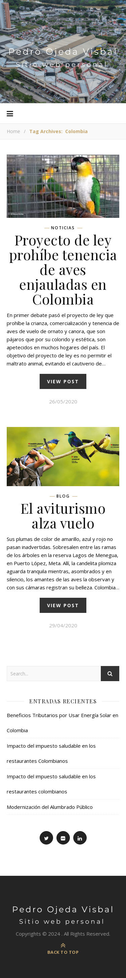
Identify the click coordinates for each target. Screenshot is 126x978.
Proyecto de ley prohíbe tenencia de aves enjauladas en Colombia (63, 269)
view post (63, 381)
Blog (63, 496)
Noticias (63, 228)
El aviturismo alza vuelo (63, 515)
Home (13, 131)
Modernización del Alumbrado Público (50, 807)
